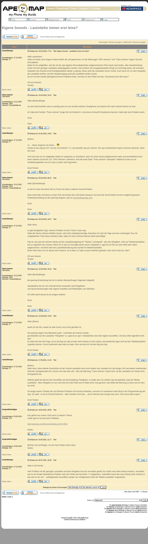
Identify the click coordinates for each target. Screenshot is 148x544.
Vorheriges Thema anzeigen (110, 42)
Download (62, 8)
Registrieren (89, 20)
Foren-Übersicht (47, 37)
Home (50, 8)
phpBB (70, 518)
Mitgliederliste (52, 20)
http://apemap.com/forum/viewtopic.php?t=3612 (47, 424)
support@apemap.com (83, 198)
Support (84, 8)
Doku (74, 8)
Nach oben (6, 90)
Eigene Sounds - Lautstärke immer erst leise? (40, 28)
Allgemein (60, 37)
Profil (67, 20)
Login (104, 20)
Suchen (32, 20)
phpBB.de (82, 519)
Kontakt (96, 8)
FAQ (12, 20)
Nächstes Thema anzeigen (135, 42)
